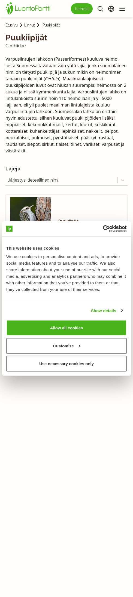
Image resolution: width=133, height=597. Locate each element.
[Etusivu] (28, 8)
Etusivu (11, 25)
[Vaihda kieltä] (111, 8)
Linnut (29, 25)
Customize (66, 345)
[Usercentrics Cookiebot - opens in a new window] (103, 228)
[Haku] (100, 8)
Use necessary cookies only (66, 363)
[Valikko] (122, 8)
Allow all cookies (66, 328)
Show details (103, 310)
